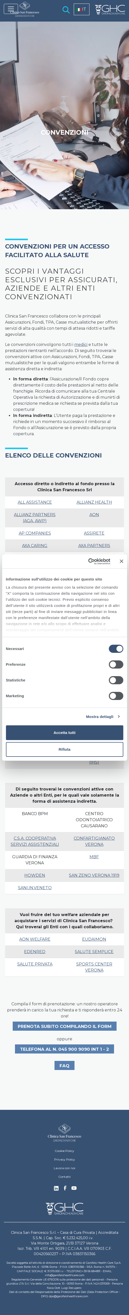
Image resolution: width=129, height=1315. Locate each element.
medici (80, 344)
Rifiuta (64, 749)
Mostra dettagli (99, 716)
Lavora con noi (64, 1168)
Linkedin (56, 1190)
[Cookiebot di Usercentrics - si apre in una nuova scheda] (88, 561)
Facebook (65, 1189)
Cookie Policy (64, 1151)
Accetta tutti (64, 732)
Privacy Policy (64, 1159)
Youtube (74, 1189)
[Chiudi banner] (121, 561)
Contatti (64, 1177)
